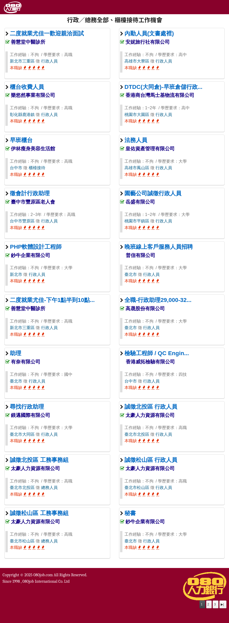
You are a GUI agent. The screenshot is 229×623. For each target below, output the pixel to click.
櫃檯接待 (37, 168)
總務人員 (49, 487)
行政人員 (49, 61)
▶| (222, 604)
